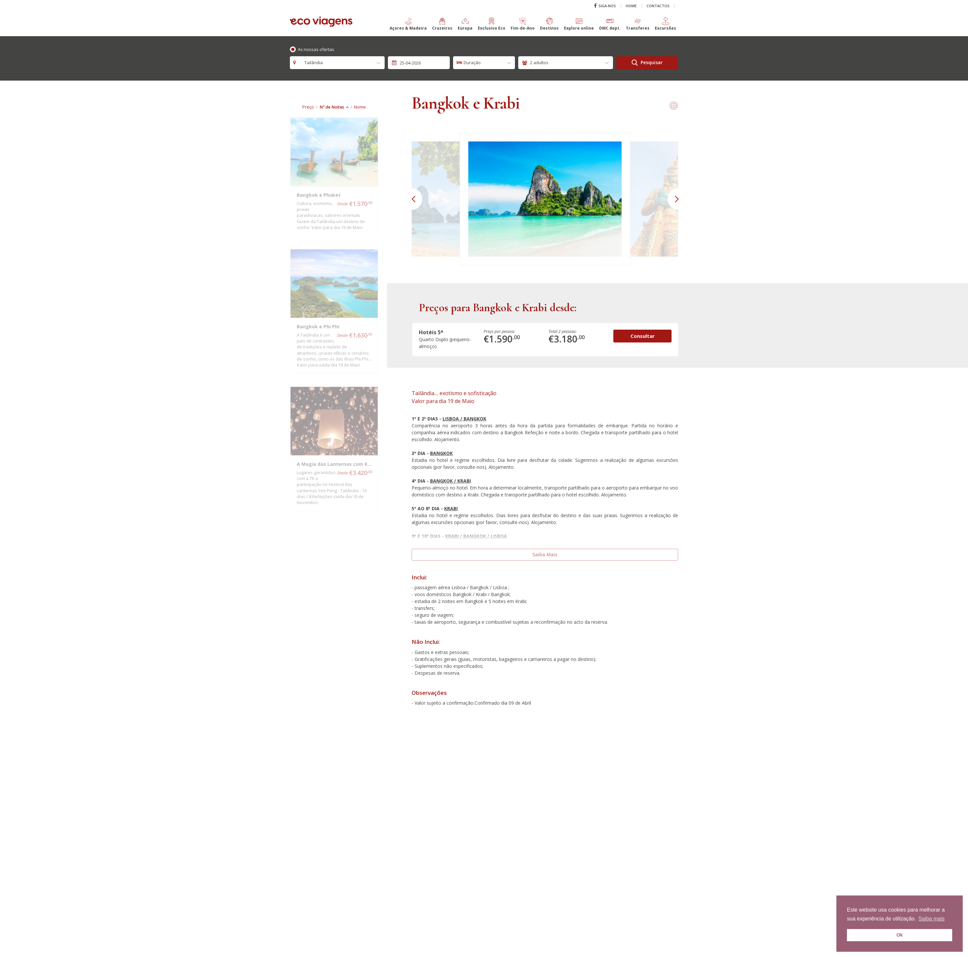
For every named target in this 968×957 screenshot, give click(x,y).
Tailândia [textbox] (311, 62)
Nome (360, 107)
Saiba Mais (544, 554)
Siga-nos (605, 5)
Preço (308, 107)
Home (631, 5)
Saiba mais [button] (932, 918)
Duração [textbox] (472, 62)
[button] (408, 26)
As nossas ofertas (316, 49)
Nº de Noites (331, 107)
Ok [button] (899, 935)
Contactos (658, 5)
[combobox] (337, 62)
